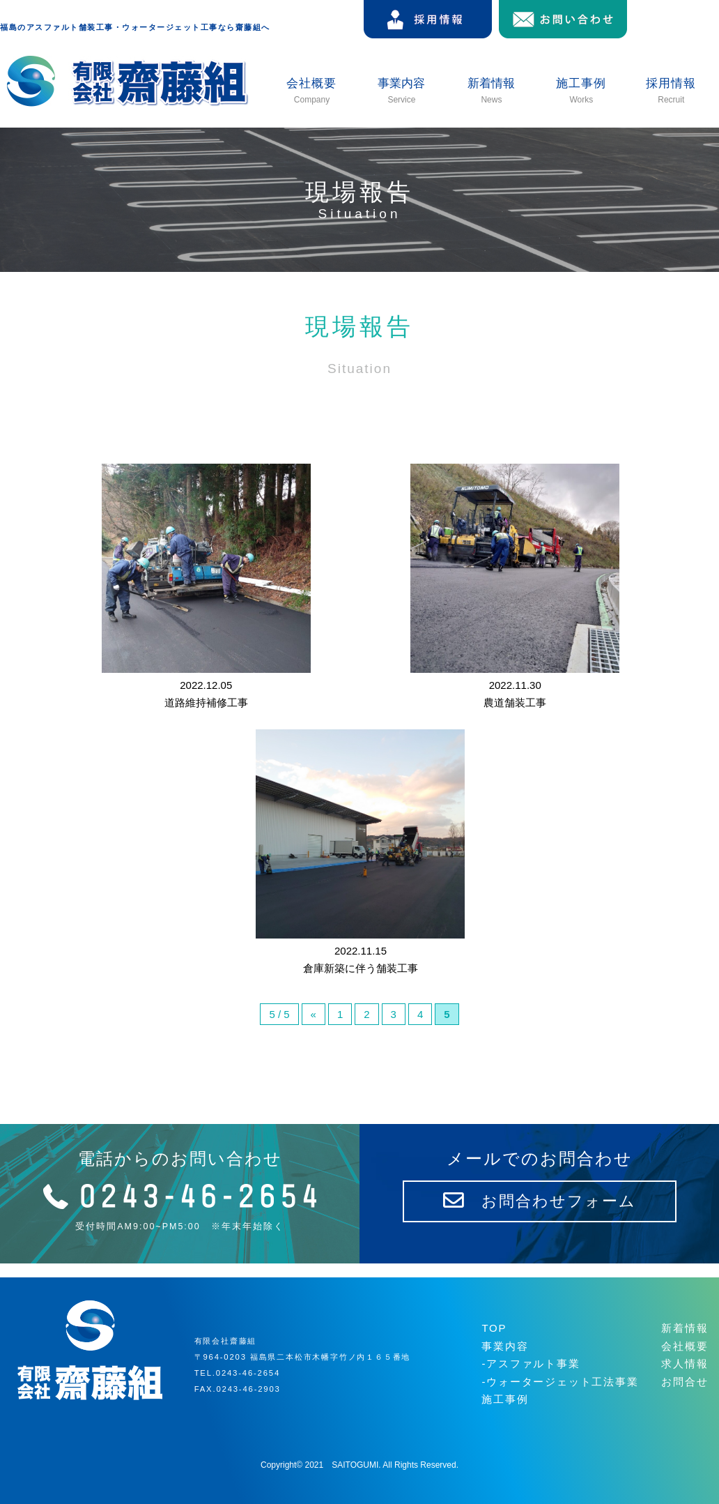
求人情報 (684, 1363)
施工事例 (581, 92)
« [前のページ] (313, 1014)
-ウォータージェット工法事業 (559, 1382)
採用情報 (671, 92)
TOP (494, 1328)
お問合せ (684, 1382)
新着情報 (684, 1328)
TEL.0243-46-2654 (237, 1373)
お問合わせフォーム (539, 1201)
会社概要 (312, 92)
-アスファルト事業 (530, 1363)
